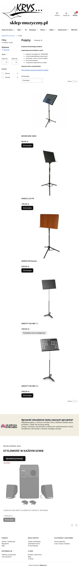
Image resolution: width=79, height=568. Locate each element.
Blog (29, 557)
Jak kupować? (7, 557)
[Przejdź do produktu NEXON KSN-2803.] (49, 110)
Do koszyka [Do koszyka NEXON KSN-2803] (27, 145)
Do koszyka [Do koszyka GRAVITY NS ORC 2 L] (27, 395)
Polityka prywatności (9, 555)
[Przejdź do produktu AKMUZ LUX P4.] (49, 173)
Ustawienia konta (34, 543)
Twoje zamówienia (34, 541)
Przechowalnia (33, 546)
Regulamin (5, 543)
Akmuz (7, 73)
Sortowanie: (25, 76)
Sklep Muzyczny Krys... (9, 35)
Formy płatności (59, 541)
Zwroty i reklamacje (8, 541)
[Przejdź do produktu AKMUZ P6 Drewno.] (49, 235)
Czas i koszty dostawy (62, 543)
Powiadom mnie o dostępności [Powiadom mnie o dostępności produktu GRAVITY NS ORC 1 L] (34, 333)
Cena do (14, 58)
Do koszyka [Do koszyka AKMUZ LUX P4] (27, 208)
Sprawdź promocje (14, 458)
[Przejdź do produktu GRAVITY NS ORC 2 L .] (49, 360)
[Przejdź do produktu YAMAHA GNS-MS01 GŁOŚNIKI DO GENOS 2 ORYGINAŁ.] (29, 484)
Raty (3, 546)
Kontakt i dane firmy (35, 555)
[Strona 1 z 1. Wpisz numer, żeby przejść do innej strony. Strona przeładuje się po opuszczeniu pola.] (73, 81)
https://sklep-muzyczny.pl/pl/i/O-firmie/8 (34, 70)
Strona (69, 81)
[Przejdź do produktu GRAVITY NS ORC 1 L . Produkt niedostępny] (49, 297)
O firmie (30, 559)
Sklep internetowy (37, 565)
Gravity (7, 77)
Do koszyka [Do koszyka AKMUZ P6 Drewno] (27, 270)
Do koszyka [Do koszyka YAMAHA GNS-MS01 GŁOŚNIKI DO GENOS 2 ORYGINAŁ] (9, 520)
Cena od (4, 58)
